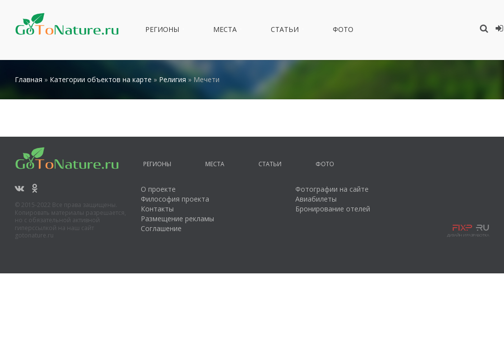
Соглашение (161, 228)
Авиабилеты (316, 199)
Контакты (157, 208)
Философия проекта (175, 199)
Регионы (162, 31)
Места (225, 31)
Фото (343, 31)
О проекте (158, 189)
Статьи (285, 31)
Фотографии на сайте (332, 189)
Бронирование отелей (332, 208)
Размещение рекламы (177, 218)
